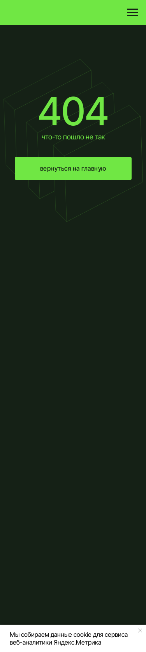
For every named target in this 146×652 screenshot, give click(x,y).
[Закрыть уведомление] (140, 630)
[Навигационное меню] (132, 12)
